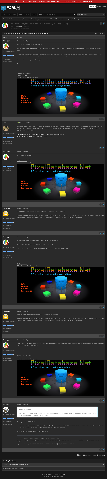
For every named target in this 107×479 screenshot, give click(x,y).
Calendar (27, 14)
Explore (9, 14)
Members (34, 14)
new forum (88, 1)
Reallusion (12, 19)
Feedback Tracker (50, 14)
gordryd (5, 122)
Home (3, 14)
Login (98, 6)
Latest (14, 14)
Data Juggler (19, 26)
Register (104, 6)
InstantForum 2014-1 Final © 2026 (56, 474)
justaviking (6, 404)
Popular (21, 14)
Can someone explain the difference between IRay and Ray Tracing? (59, 19)
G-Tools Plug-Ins (47, 136)
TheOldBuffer (6, 208)
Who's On (41, 14)
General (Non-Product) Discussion (27, 19)
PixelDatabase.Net (22, 75)
